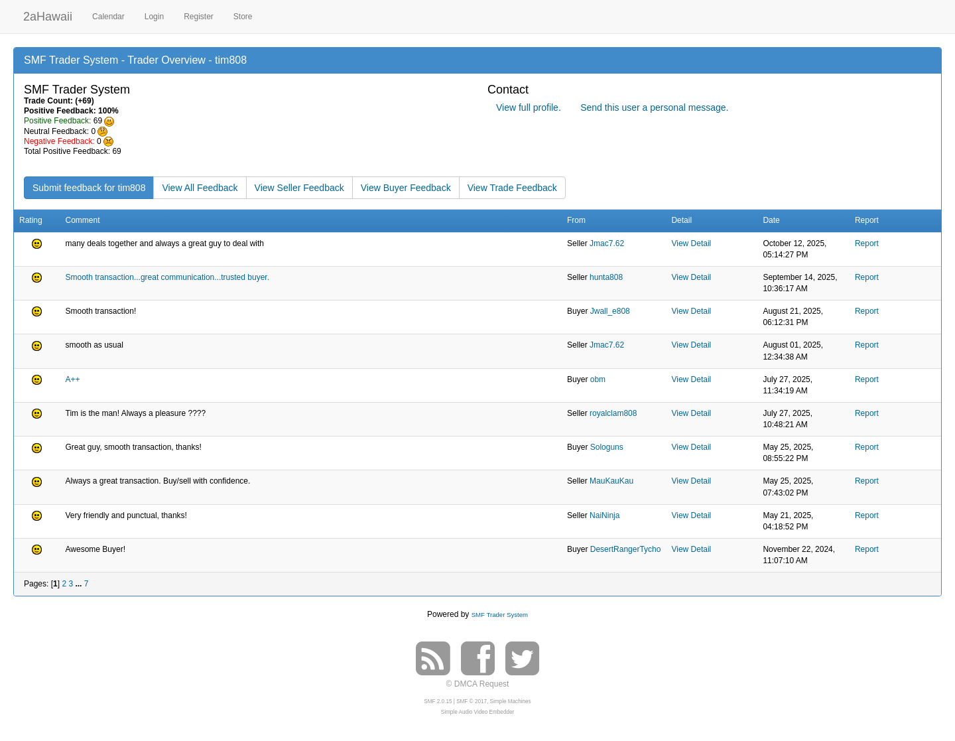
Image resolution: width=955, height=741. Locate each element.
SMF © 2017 (471, 702)
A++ (73, 379)
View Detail (691, 243)
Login (154, 16)
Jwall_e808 (610, 311)
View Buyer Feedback (406, 187)
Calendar (108, 16)
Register (199, 16)
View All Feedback (199, 187)
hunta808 (606, 277)
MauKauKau (611, 481)
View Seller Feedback (299, 187)
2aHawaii (47, 15)
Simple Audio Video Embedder (477, 712)
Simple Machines (510, 702)
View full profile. (528, 107)
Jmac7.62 (607, 243)
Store (243, 16)
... (79, 583)
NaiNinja (604, 515)
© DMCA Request (477, 684)
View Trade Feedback (512, 187)
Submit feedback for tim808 (88, 187)
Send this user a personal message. (654, 107)
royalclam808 (613, 413)
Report (867, 243)
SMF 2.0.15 (438, 702)
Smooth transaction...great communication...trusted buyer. (168, 277)
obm (597, 379)
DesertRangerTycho (625, 549)
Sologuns (606, 447)
